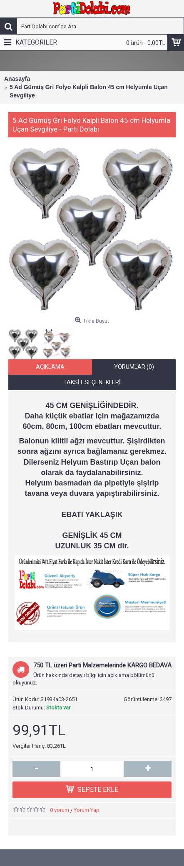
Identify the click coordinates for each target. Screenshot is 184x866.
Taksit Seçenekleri (92, 386)
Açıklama (50, 370)
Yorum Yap (86, 814)
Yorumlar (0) (134, 370)
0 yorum (59, 814)
